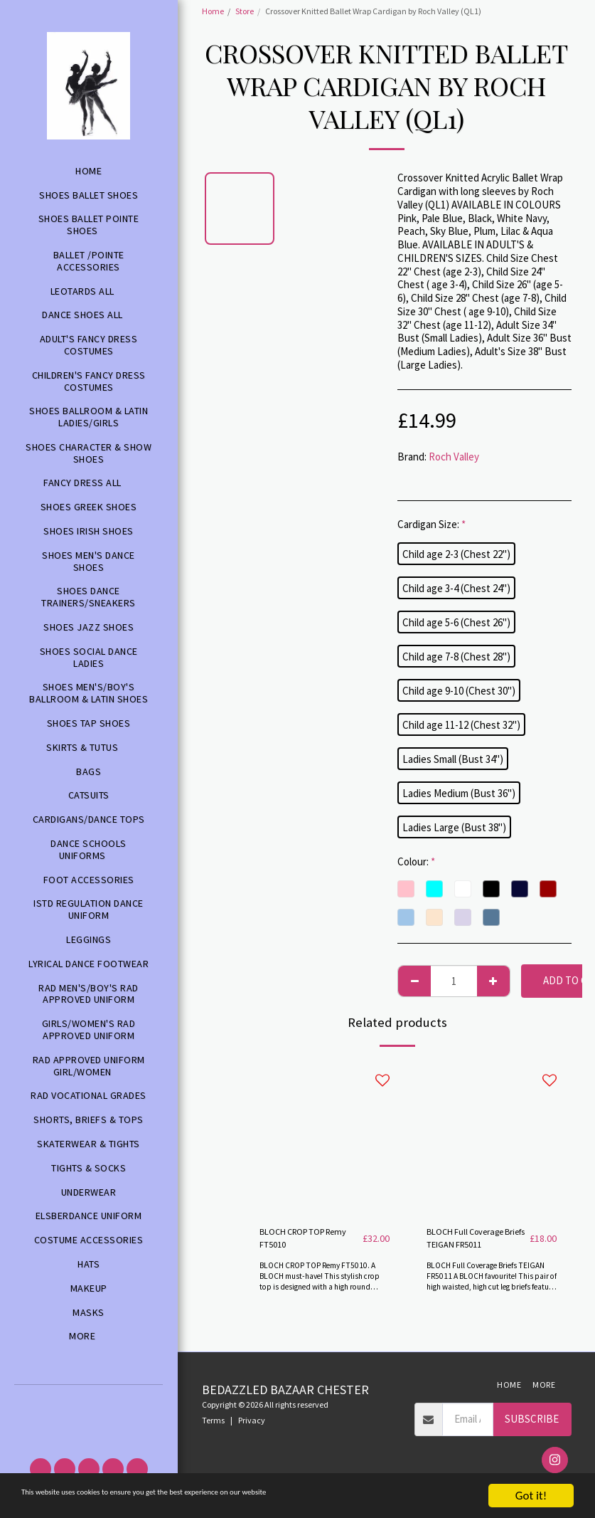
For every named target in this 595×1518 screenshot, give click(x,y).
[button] (88, 1403)
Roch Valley (454, 456)
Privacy (251, 1426)
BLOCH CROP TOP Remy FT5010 (301, 1241)
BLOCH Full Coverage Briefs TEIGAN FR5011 (476, 1241)
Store (244, 11)
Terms (213, 1426)
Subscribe (532, 1424)
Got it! (531, 1495)
